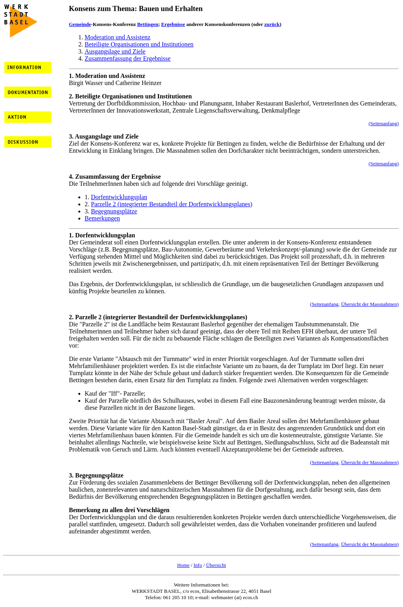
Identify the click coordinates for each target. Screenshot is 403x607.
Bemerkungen (102, 218)
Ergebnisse (173, 24)
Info (198, 565)
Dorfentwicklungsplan (119, 197)
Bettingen (147, 24)
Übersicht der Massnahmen (369, 304)
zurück (271, 24)
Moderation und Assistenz (117, 37)
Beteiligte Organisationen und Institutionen (139, 44)
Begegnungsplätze (114, 211)
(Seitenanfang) (383, 123)
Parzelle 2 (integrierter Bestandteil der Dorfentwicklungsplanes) (171, 204)
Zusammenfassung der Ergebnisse (127, 58)
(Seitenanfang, (325, 304)
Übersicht (216, 565)
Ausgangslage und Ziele (115, 51)
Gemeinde (80, 24)
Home (183, 565)
